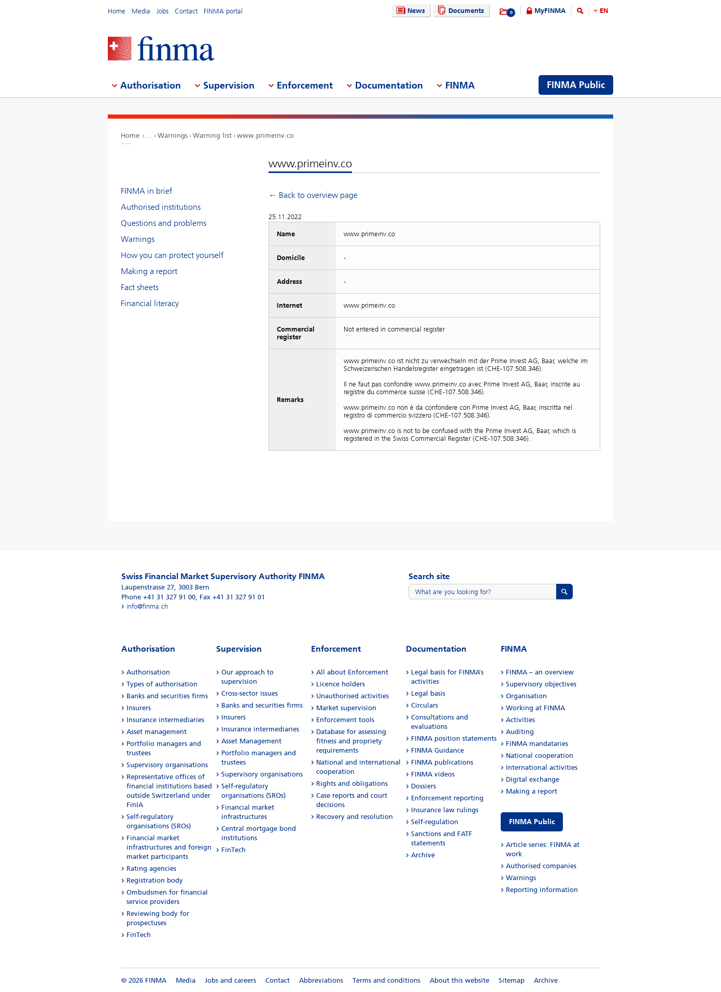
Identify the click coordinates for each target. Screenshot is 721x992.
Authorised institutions (161, 207)
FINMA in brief (146, 191)
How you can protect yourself (172, 255)
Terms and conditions (386, 980)
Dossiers (423, 786)
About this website (459, 980)
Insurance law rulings (444, 810)
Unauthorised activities (352, 696)
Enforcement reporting (447, 798)
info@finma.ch (147, 606)
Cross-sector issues (249, 693)
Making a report (149, 271)
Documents (459, 11)
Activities (520, 720)
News (409, 11)
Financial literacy (150, 303)
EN (604, 11)
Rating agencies (151, 868)
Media (141, 11)
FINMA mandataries (537, 743)
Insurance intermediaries (165, 720)
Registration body (154, 880)
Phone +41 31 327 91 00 (158, 597)
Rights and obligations (352, 783)
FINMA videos (433, 774)
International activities (541, 767)
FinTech (138, 935)
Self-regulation (434, 822)
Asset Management (251, 741)
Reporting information (542, 890)
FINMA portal (223, 11)
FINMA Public (532, 821)
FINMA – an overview (540, 672)
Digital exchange (532, 779)
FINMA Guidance (437, 750)
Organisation (526, 696)
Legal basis (428, 693)
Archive (423, 855)
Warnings (173, 135)
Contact (186, 11)
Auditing (520, 732)
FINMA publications (442, 762)
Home (116, 11)
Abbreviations (321, 980)
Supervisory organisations (167, 765)
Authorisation (148, 672)
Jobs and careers (230, 980)
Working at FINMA (535, 708)
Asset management (156, 732)
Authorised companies (541, 866)
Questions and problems (163, 223)
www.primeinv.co (265, 135)
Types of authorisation (161, 684)
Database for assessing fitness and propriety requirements (351, 741)
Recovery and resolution (354, 817)
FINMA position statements (454, 738)
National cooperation (539, 755)
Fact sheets (140, 287)
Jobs (162, 11)
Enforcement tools (345, 720)
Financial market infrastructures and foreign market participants (168, 847)
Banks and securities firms (167, 696)
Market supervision (346, 708)
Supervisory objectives (541, 684)
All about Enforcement (352, 672)
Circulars (424, 705)
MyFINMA (550, 11)
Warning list (212, 135)
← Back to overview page (313, 195)
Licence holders (340, 684)
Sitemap (512, 980)
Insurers (138, 708)
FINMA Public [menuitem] (576, 85)
